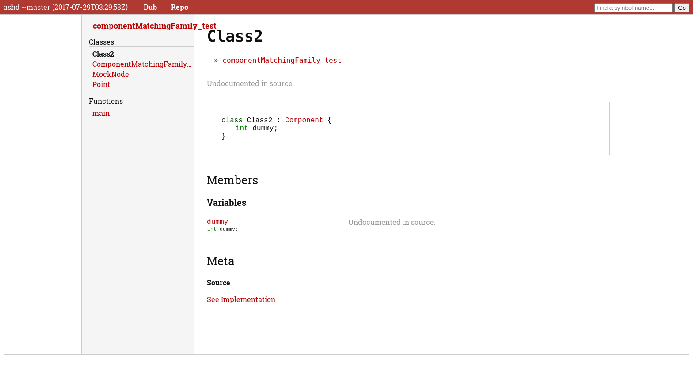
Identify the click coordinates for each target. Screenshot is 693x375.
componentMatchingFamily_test (282, 60)
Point (101, 84)
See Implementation (241, 305)
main (101, 112)
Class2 (103, 53)
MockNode (110, 74)
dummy (217, 227)
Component (304, 121)
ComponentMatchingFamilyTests (143, 63)
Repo (179, 6)
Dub (150, 6)
